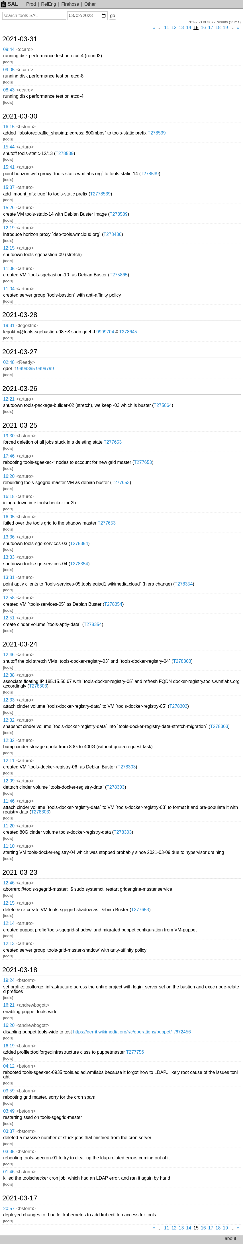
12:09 (9, 780)
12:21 (9, 399)
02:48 (9, 362)
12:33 (9, 700)
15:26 (9, 207)
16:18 (9, 496)
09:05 (9, 69)
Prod (31, 4)
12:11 (9, 760)
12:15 (9, 248)
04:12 (9, 1066)
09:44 (9, 49)
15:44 (9, 146)
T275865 (119, 274)
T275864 (162, 405)
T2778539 (100, 193)
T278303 (182, 661)
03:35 (9, 1151)
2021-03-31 (19, 39)
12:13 (9, 943)
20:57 (9, 1208)
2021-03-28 (19, 315)
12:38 (9, 675)
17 (210, 27)
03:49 (9, 1111)
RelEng (48, 4)
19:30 (9, 435)
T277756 (135, 1052)
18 (218, 27)
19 (225, 27)
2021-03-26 (19, 388)
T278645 (128, 331)
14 (188, 27)
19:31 (9, 325)
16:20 (9, 476)
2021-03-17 (19, 1198)
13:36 (9, 537)
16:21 (9, 1005)
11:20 (9, 825)
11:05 (9, 268)
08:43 (9, 89)
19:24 (9, 980)
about (230, 1238)
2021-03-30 (19, 116)
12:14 (9, 923)
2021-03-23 (19, 872)
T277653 (113, 442)
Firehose (70, 4)
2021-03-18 (19, 970)
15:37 (9, 187)
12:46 (9, 654)
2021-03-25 (19, 425)
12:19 (9, 227)
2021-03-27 (19, 352)
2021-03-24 (19, 644)
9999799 (45, 368)
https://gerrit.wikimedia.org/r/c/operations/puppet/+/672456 (132, 1031)
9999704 (105, 331)
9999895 (26, 368)
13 (181, 27)
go (112, 15)
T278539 (157, 132)
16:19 (9, 1045)
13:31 (9, 577)
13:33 (9, 557)
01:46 (9, 1171)
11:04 (9, 288)
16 (203, 27)
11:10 (9, 846)
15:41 (9, 167)
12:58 (9, 597)
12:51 (9, 617)
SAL (9, 4)
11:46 (9, 801)
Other (90, 4)
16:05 (9, 516)
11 (166, 27)
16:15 (9, 126)
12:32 (9, 720)
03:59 (9, 1090)
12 (174, 27)
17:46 (9, 456)
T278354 (79, 543)
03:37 (9, 1131)
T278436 (112, 234)
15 (196, 27)
